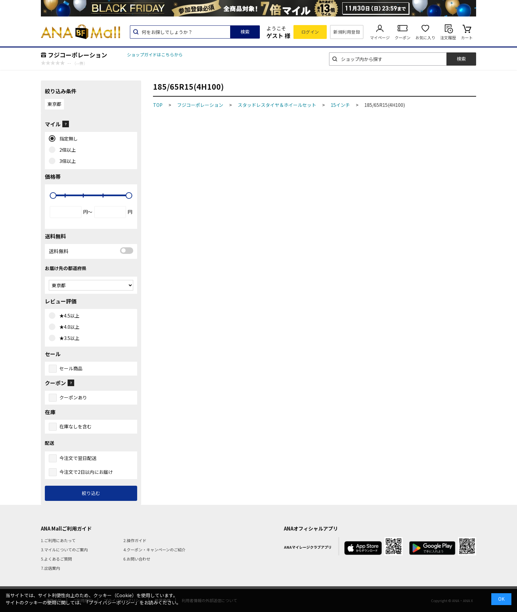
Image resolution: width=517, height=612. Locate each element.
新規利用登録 (346, 32)
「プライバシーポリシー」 (111, 602)
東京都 (54, 104)
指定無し (67, 138)
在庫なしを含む (75, 426)
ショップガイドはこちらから (155, 54)
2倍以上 (66, 150)
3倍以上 (66, 161)
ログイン (310, 32)
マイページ (380, 37)
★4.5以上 (68, 316)
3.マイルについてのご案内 (64, 549)
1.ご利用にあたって (58, 540)
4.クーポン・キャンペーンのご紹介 (154, 549)
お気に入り (425, 37)
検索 (245, 31)
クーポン (403, 37)
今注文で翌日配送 (77, 458)
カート (467, 37)
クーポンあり (73, 397)
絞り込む (91, 493)
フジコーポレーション (77, 54)
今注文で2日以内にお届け (86, 472)
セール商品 (70, 368)
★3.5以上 (68, 338)
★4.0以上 (68, 327)
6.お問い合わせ (136, 559)
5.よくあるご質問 (56, 559)
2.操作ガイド (134, 540)
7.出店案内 (50, 568)
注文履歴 (448, 37)
